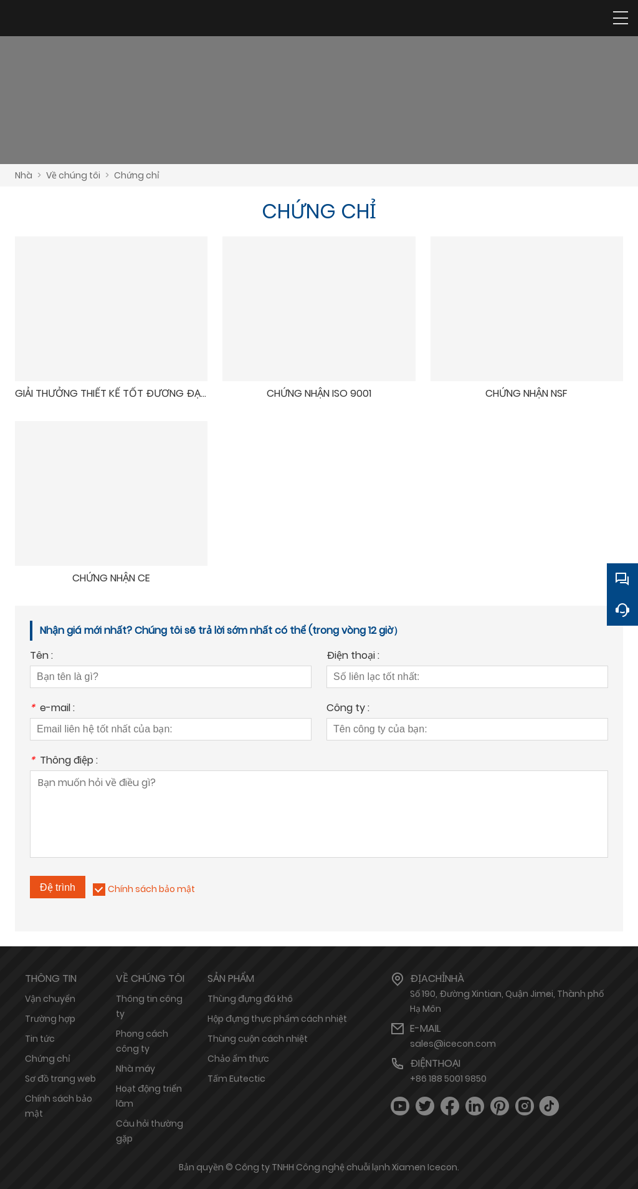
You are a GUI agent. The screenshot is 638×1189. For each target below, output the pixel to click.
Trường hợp (50, 1018)
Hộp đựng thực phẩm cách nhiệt (277, 1018)
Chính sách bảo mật (151, 889)
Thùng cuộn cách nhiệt (257, 1038)
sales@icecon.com (453, 1043)
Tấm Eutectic (236, 1078)
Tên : (41, 656)
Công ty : (347, 709)
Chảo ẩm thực (238, 1058)
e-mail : (52, 709)
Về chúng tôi (73, 175)
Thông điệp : (64, 761)
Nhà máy (135, 1068)
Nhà (23, 175)
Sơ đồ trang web (60, 1078)
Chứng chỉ (137, 175)
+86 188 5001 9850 (448, 1078)
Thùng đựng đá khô (250, 998)
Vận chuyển (50, 998)
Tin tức (40, 1038)
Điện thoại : (352, 656)
